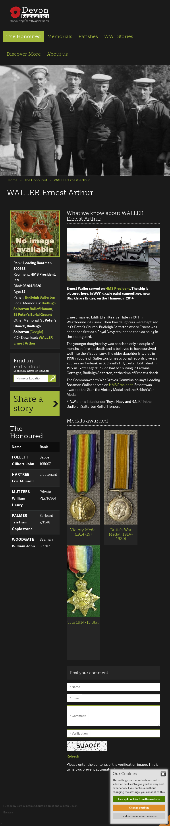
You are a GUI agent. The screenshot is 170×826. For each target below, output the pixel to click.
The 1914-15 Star (83, 622)
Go (53, 378)
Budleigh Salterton (40, 297)
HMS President (117, 288)
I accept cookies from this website (139, 799)
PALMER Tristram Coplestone (22, 522)
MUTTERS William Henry (21, 498)
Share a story (28, 403)
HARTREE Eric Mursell (23, 477)
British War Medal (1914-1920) (121, 534)
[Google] (36, 332)
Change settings (139, 807)
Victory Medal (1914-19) (83, 532)
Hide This (163, 774)
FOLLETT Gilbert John (23, 460)
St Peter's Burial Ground (33, 314)
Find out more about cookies (139, 816)
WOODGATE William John (23, 542)
